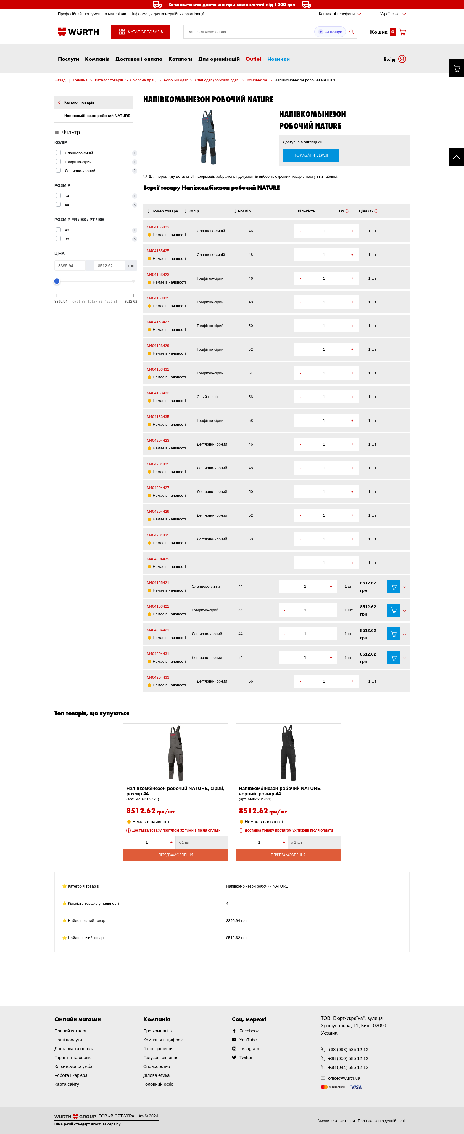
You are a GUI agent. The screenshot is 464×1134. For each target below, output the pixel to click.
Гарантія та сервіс (72, 1057)
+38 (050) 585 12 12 (348, 1058)
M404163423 (158, 274)
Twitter (245, 1057)
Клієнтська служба (73, 1066)
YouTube (248, 1039)
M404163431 (158, 369)
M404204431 (158, 653)
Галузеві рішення (160, 1057)
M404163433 (158, 393)
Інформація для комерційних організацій (168, 14)
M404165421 (158, 582)
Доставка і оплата (138, 58)
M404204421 (158, 630)
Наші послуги (68, 1039)
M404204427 (158, 488)
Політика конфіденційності (381, 1121)
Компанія (97, 58)
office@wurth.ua (344, 1078)
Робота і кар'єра (71, 1075)
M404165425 (158, 251)
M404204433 (158, 677)
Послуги (68, 58)
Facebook (249, 1030)
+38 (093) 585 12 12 (348, 1049)
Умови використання (336, 1121)
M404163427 (158, 322)
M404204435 (158, 535)
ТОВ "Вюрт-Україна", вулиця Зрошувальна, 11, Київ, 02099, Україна (354, 1026)
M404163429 (158, 345)
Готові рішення (158, 1048)
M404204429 (158, 511)
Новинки (278, 58)
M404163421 (158, 606)
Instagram (249, 1048)
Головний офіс (158, 1084)
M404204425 (158, 464)
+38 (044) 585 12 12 (348, 1067)
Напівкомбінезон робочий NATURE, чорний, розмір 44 (288, 794)
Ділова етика (156, 1075)
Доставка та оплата (74, 1048)
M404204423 (158, 440)
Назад (59, 80)
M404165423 (158, 227)
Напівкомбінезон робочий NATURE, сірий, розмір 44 (175, 794)
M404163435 (158, 416)
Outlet (253, 58)
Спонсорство (156, 1066)
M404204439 (158, 559)
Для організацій (219, 58)
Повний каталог (70, 1030)
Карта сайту (66, 1084)
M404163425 (158, 298)
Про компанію (157, 1030)
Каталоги (180, 58)
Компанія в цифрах (163, 1039)
